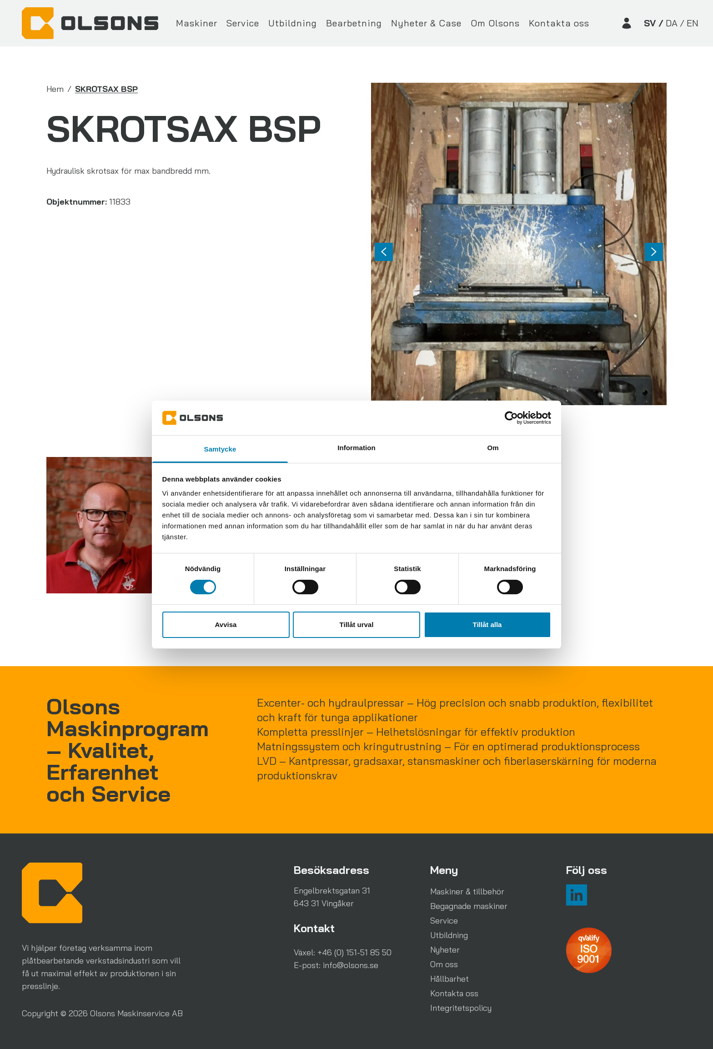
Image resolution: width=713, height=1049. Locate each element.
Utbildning (292, 23)
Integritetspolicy (461, 1008)
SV (650, 23)
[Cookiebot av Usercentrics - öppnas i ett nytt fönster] (511, 418)
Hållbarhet (449, 979)
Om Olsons (495, 23)
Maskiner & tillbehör (467, 891)
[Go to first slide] (654, 252)
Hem (55, 89)
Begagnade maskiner (468, 906)
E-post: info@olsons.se (336, 965)
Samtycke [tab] (220, 449)
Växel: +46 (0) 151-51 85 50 (343, 952)
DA (672, 23)
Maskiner (196, 23)
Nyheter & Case (426, 23)
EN (692, 23)
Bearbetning (354, 23)
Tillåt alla (487, 624)
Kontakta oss (559, 23)
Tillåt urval (357, 624)
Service (242, 23)
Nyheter (445, 949)
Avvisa (226, 624)
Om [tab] (492, 448)
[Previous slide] (384, 252)
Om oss (444, 964)
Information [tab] (356, 448)
